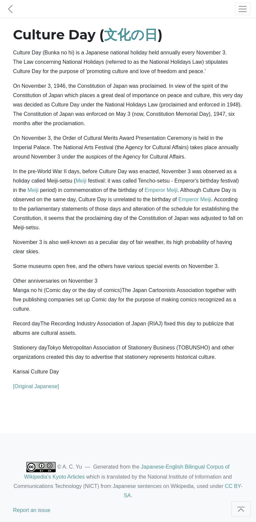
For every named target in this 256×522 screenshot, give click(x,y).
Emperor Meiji (161, 190)
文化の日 (131, 34)
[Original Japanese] (36, 386)
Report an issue (31, 510)
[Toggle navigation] (243, 9)
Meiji (81, 181)
